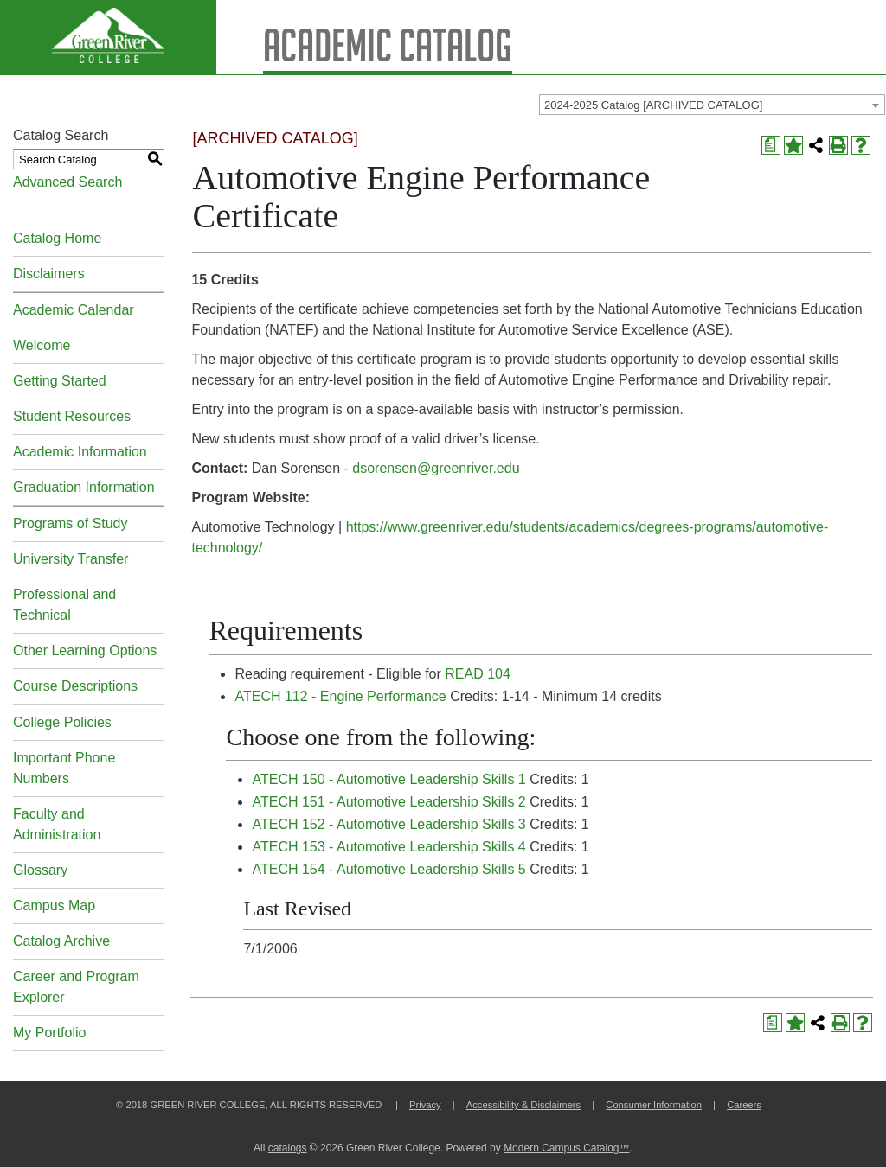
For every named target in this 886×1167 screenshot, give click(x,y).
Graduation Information (84, 487)
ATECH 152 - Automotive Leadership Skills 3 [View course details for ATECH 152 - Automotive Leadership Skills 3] (388, 824)
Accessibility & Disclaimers (523, 1105)
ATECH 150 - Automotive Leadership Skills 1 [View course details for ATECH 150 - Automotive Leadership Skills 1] (388, 779)
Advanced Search (67, 182)
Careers (744, 1105)
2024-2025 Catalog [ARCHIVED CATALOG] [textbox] (653, 105)
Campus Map (54, 905)
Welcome (41, 345)
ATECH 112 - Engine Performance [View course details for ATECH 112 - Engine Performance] (340, 696)
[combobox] (712, 104)
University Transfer (70, 559)
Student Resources (72, 416)
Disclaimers (49, 273)
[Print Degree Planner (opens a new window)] (770, 145)
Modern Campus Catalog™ (566, 1148)
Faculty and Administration (56, 824)
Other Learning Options (85, 650)
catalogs (287, 1148)
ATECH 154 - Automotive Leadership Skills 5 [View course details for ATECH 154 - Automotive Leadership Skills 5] (388, 869)
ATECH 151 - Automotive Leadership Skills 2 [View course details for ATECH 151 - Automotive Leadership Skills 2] (388, 801)
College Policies (62, 722)
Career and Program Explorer (76, 986)
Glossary (40, 870)
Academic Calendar (73, 310)
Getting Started (59, 380)
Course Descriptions (75, 686)
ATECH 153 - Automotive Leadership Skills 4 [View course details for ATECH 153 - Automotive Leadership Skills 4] (388, 846)
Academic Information (80, 451)
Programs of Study (70, 523)
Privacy (425, 1105)
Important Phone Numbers (64, 768)
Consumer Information (654, 1105)
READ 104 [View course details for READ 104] (477, 673)
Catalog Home (57, 238)
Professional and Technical (64, 604)
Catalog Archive (61, 941)
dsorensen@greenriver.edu (435, 468)
